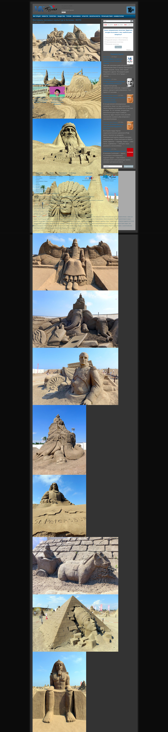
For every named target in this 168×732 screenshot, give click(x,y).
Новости (45, 16)
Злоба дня (38, 187)
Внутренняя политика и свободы (117, 38)
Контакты (71, 176)
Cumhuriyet (107, 149)
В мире (38, 179)
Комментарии (119, 16)
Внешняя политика (112, 44)
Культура (85, 16)
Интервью (38, 186)
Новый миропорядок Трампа (114, 151)
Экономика (76, 16)
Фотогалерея (39, 189)
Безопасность (94, 16)
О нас (70, 174)
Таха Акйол (107, 79)
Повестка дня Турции (110, 95)
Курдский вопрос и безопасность (117, 40)
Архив (71, 179)
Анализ (38, 184)
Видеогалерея (39, 191)
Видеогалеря (53, 176)
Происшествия (107, 16)
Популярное (39, 178)
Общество (61, 16)
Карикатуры (53, 178)
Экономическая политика (114, 42)
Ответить (118, 47)
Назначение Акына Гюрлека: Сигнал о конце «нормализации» (114, 100)
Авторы (61, 176)
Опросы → (129, 50)
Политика (52, 16)
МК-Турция (37, 16)
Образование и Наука (41, 181)
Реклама (71, 178)
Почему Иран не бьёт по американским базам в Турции (112, 61)
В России (38, 176)
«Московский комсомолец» (75, 197)
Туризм (68, 16)
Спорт (37, 183)
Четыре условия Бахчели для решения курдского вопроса (113, 127)
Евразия (38, 174)
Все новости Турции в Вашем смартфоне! (46, 193)
